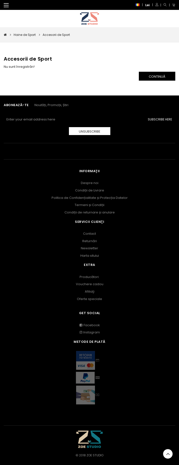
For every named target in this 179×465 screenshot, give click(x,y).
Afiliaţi (89, 291)
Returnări (89, 241)
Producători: (89, 277)
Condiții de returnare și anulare (89, 212)
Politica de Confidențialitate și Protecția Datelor (90, 197)
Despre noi (89, 183)
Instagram (89, 332)
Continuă (157, 76)
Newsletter (89, 248)
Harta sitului (89, 255)
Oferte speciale (89, 299)
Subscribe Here (160, 119)
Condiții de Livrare (89, 190)
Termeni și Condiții (89, 205)
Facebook (89, 325)
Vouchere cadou (89, 284)
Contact (89, 233)
